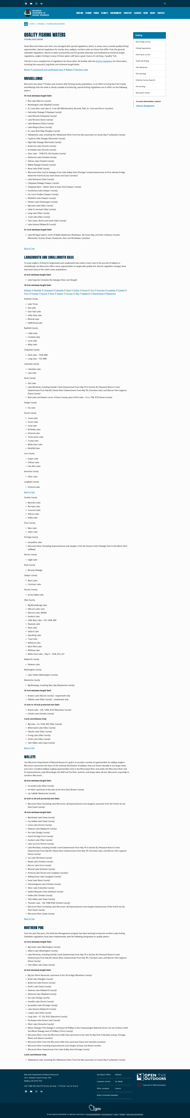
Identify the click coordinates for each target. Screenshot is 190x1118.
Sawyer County (30, 575)
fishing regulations (104, 61)
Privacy (122, 1114)
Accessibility (107, 1114)
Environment (116, 13)
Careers (118, 1088)
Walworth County (31, 659)
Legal (116, 1114)
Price (26, 294)
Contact (161, 13)
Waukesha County (32, 680)
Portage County (31, 537)
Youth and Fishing (142, 61)
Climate (104, 13)
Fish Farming (140, 87)
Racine (44, 294)
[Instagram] (37, 4)
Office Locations (103, 1088)
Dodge (76, 290)
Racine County (30, 554)
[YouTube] (31, 4)
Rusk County (29, 565)
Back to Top (29, 248)
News (145, 13)
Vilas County (29, 600)
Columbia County (31, 364)
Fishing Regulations (56, 24)
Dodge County (30, 402)
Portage (35, 294)
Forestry (128, 13)
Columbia (59, 290)
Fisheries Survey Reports (145, 80)
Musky (27, 70)
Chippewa (48, 290)
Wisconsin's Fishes (143, 93)
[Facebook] (26, 4)
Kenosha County (31, 471)
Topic (32, 24)
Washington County (32, 670)
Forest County (30, 413)
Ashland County (31, 299)
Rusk (52, 294)
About (152, 13)
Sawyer (60, 294)
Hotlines (118, 1075)
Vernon (69, 294)
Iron (92, 290)
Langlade (111, 290)
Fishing (88, 13)
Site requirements (93, 1114)
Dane (68, 290)
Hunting (79, 13)
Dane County (30, 378)
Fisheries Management (145, 106)
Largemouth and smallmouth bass (48, 70)
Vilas (77, 294)
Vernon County (30, 589)
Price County (29, 523)
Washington (98, 294)
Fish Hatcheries (141, 67)
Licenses (137, 13)
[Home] (26, 24)
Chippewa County (32, 350)
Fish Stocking (141, 74)
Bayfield (37, 290)
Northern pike (81, 70)
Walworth (86, 294)
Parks (96, 13)
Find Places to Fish (143, 55)
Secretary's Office (104, 1075)
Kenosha (101, 290)
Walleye (69, 70)
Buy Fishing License (143, 42)
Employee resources (135, 1114)
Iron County (29, 453)
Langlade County (31, 482)
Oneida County (30, 497)
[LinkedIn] (42, 4)
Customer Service (104, 1082)
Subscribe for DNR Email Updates (154, 1085)
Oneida (121, 290)
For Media (119, 1082)
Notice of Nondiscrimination (107, 1095)
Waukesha (111, 294)
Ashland (27, 290)
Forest (85, 290)
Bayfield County (31, 328)
